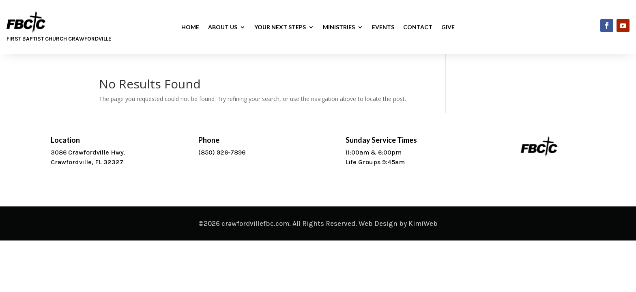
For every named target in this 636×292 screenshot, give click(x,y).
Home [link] (190, 27)
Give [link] (448, 27)
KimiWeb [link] (423, 223)
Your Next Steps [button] (280, 27)
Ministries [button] (339, 27)
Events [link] (383, 27)
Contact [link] (417, 27)
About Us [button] (222, 27)
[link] (606, 25)
